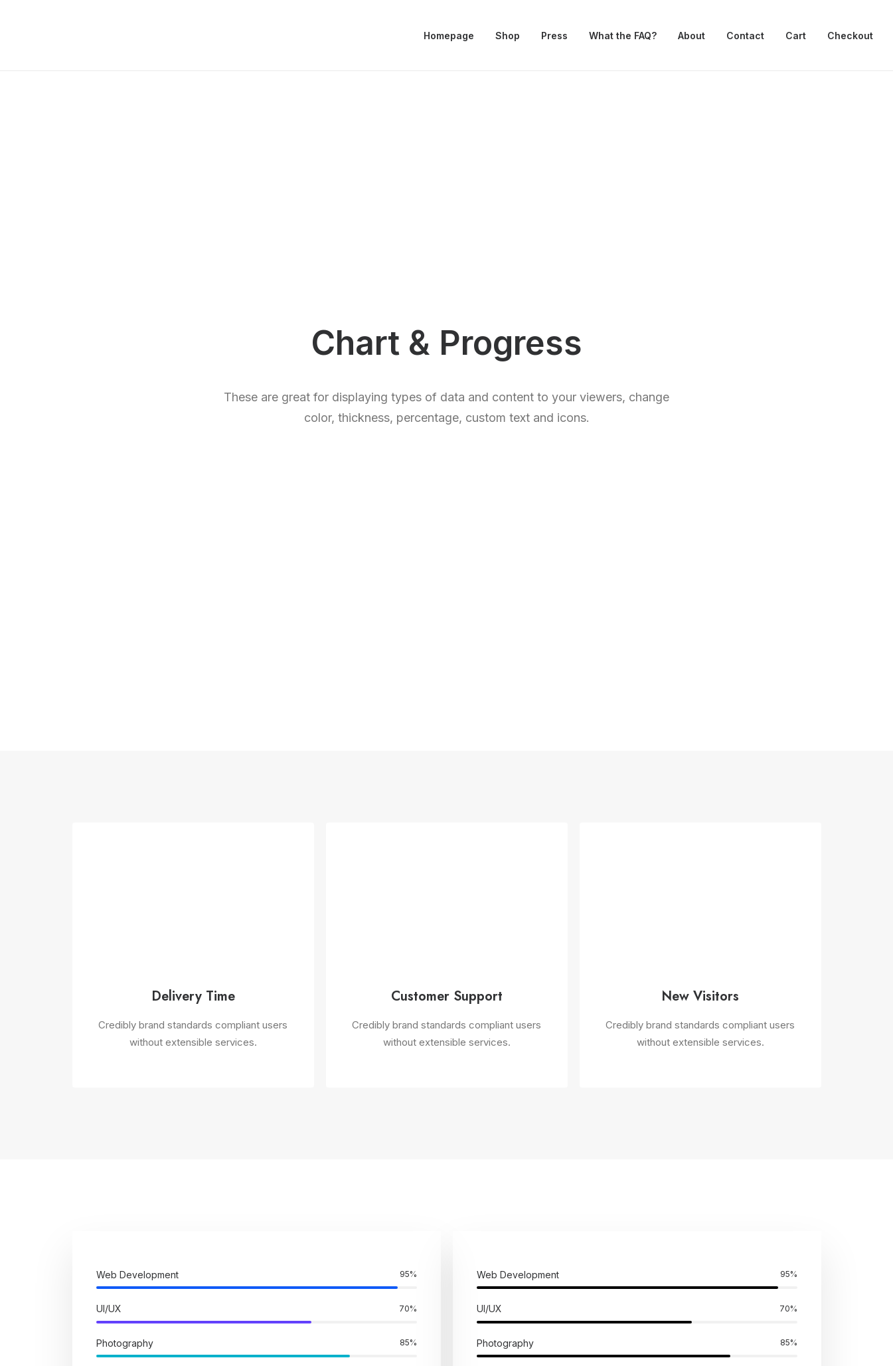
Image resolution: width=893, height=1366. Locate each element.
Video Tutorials (510, 1149)
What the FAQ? (623, 35)
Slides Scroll (293, 1187)
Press (554, 35)
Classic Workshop (113, 1082)
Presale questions (518, 1217)
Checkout (850, 35)
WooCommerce (302, 1100)
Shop (507, 35)
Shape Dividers (300, 1205)
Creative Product (111, 1135)
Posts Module (297, 1135)
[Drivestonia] (35, 35)
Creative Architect (113, 1118)
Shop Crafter (101, 1170)
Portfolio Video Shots (120, 1152)
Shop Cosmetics (110, 1187)
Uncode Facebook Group (727, 1082)
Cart (795, 35)
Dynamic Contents (308, 1170)
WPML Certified (303, 1222)
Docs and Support (519, 1082)
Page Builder (294, 1082)
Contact (745, 35)
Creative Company (114, 1100)
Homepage (449, 35)
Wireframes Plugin (307, 1118)
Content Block (298, 1152)
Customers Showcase (721, 1149)
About (691, 35)
